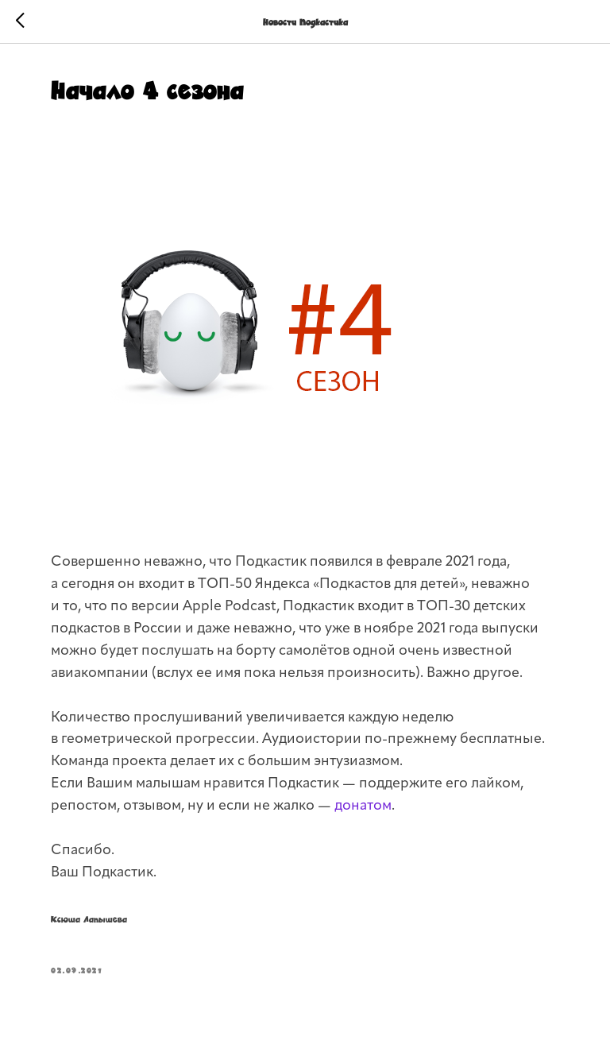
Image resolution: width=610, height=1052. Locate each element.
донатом (363, 806)
